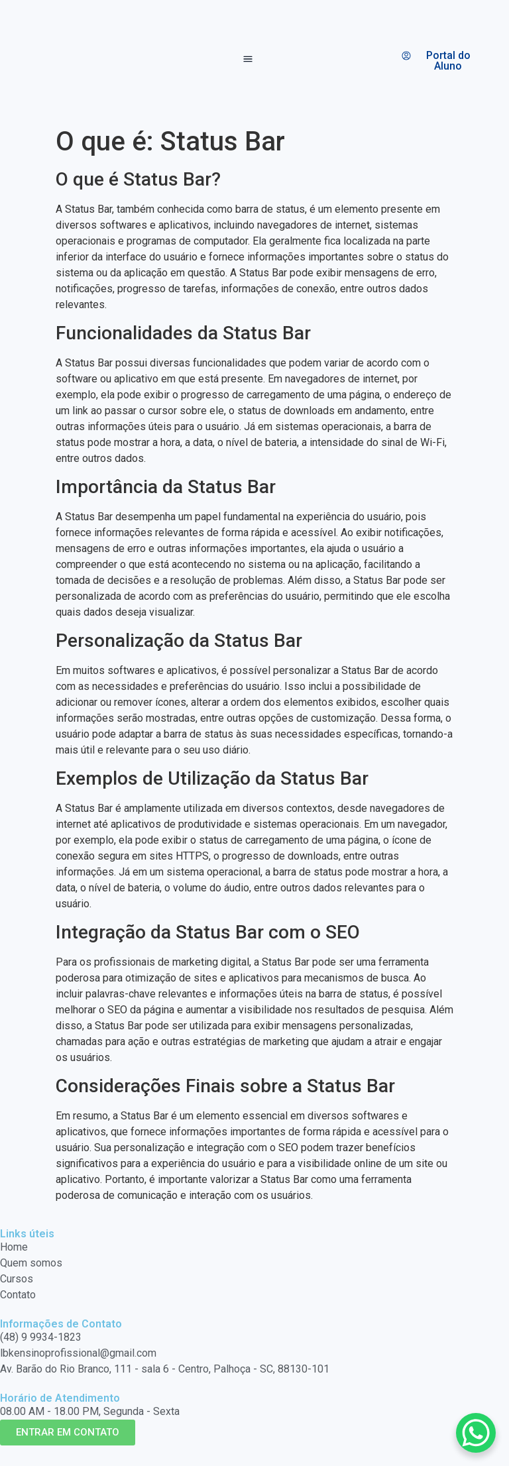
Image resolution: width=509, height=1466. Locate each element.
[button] (248, 60)
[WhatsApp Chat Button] (476, 1433)
